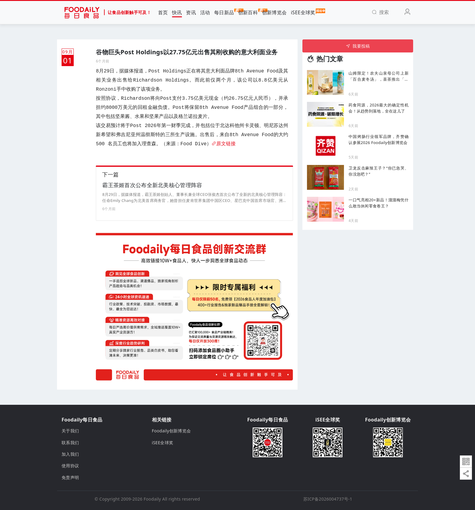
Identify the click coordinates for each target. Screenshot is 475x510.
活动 (205, 12)
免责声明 (70, 477)
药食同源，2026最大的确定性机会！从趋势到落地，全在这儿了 (379, 108)
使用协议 (70, 465)
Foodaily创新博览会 (171, 431)
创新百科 (248, 12)
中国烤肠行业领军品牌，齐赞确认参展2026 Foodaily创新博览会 (379, 139)
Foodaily (152, 499)
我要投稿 (358, 46)
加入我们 (70, 454)
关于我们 (70, 431)
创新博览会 (274, 12)
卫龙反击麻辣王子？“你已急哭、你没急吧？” (379, 171)
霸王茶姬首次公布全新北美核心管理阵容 (152, 185)
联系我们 (70, 442)
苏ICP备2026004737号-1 (327, 499)
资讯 (191, 12)
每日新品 (224, 12)
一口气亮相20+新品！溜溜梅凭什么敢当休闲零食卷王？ (379, 203)
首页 (163, 12)
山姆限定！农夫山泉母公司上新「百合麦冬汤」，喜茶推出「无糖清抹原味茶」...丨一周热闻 (379, 76)
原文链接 (223, 144)
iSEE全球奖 (303, 12)
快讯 (177, 12)
